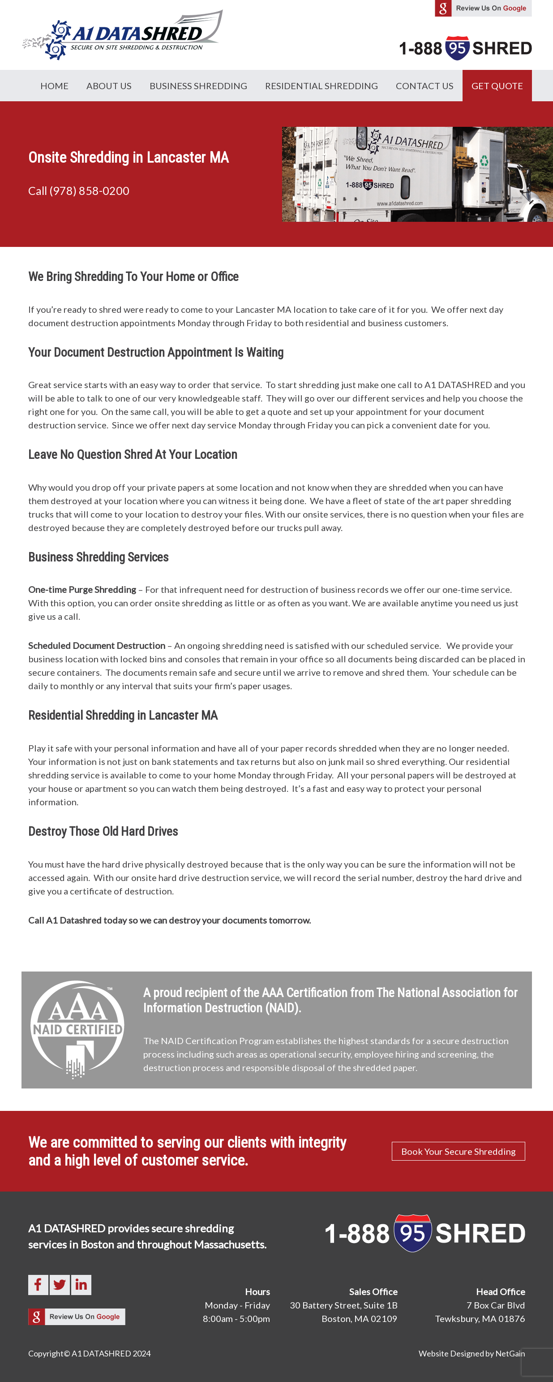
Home (54, 85)
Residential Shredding (321, 85)
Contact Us (425, 85)
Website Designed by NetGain (472, 1353)
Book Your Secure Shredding (458, 1151)
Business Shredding (198, 85)
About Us (109, 85)
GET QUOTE (497, 85)
